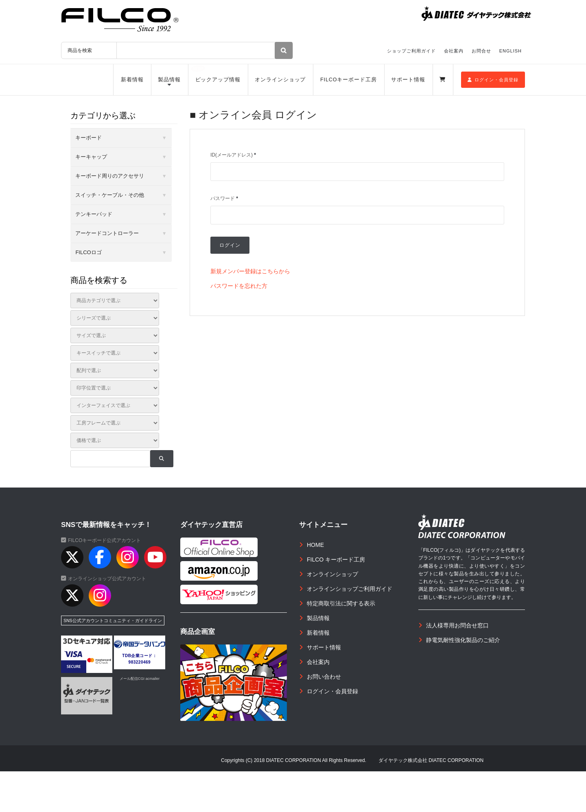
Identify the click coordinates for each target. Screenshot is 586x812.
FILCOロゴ (88, 252)
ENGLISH (510, 50)
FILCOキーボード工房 (348, 80)
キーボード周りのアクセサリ (109, 176)
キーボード (88, 138)
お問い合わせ (324, 676)
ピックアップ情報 (218, 80)
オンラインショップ (280, 80)
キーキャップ (91, 157)
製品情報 (169, 80)
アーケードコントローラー (107, 233)
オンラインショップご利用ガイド (349, 589)
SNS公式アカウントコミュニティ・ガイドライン (112, 620)
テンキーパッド (93, 214)
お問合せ (481, 50)
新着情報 (132, 80)
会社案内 (454, 50)
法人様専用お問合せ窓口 (457, 625)
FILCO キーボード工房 (336, 559)
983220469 (140, 662)
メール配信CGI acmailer (140, 679)
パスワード (224, 198)
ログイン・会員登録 (493, 79)
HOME (315, 545)
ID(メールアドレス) (233, 155)
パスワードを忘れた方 (238, 286)
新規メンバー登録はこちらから (250, 271)
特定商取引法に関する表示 (341, 603)
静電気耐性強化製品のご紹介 (463, 640)
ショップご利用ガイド (411, 50)
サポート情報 (408, 80)
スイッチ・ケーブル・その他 (109, 195)
